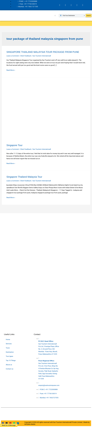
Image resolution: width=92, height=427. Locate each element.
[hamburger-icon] (55, 15)
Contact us (9, 369)
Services (9, 344)
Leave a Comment (12, 55)
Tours (8, 348)
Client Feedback (25, 55)
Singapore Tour (14, 145)
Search (88, 15)
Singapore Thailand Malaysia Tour (24, 176)
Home (8, 339)
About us (9, 365)
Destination (10, 352)
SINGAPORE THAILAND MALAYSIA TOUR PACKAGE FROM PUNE (42, 51)
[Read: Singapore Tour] (46, 111)
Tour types (9, 356)
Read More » (10, 70)
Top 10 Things (11, 360)
